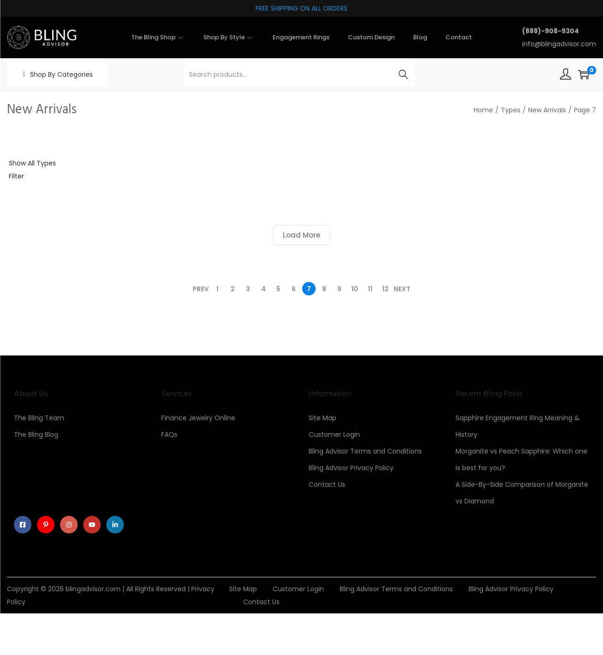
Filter (16, 176)
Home (483, 110)
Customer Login (334, 434)
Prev (201, 289)
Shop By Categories (61, 74)
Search (403, 74)
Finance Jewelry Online (198, 417)
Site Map (322, 417)
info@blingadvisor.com (559, 44)
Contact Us (327, 484)
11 (370, 289)
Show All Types (32, 163)
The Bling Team (39, 417)
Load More (301, 235)
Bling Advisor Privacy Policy (351, 467)
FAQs (169, 434)
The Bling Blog (36, 434)
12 (385, 289)
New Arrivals (547, 110)
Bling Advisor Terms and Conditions (365, 451)
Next (402, 289)
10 (354, 289)
